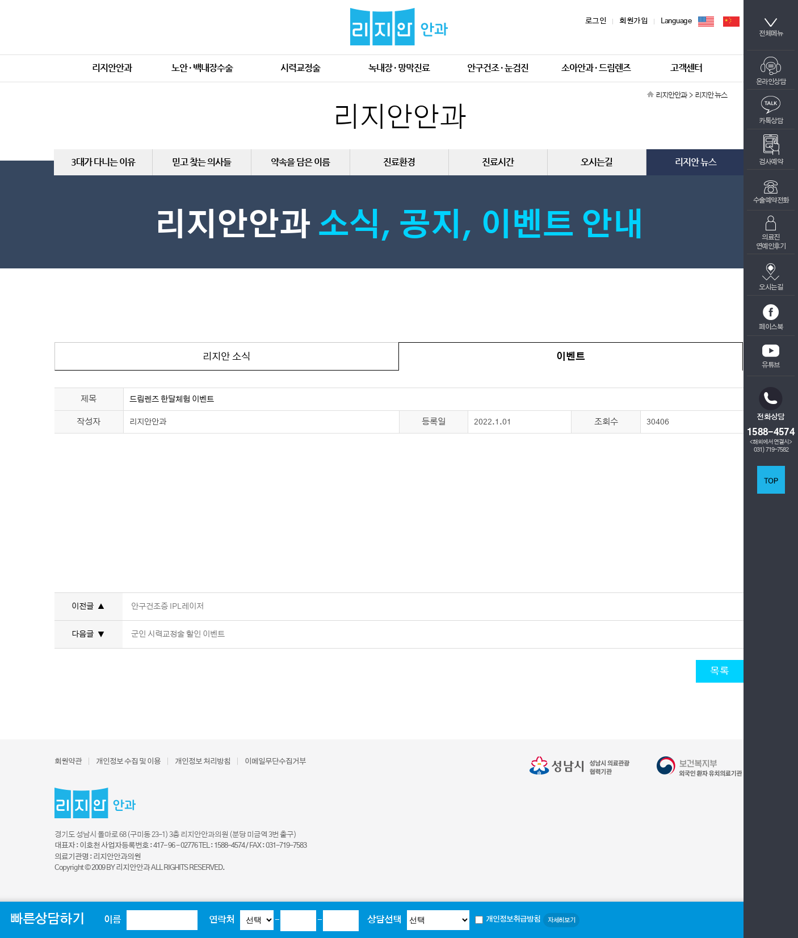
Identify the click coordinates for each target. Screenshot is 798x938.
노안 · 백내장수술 (202, 68)
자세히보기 (561, 920)
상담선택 (384, 919)
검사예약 (771, 149)
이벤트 (570, 356)
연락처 (221, 919)
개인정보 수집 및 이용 (128, 761)
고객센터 (686, 68)
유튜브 (771, 356)
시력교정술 (300, 68)
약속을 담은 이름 (300, 162)
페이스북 (771, 317)
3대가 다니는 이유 (103, 162)
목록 (719, 671)
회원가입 (633, 21)
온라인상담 (771, 71)
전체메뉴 (771, 27)
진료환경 (399, 162)
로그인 (596, 21)
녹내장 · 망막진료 (399, 68)
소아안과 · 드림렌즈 (596, 68)
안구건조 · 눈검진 (497, 68)
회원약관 (68, 761)
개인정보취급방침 (513, 919)
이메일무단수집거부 (275, 761)
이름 (112, 919)
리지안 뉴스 (695, 162)
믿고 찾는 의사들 (201, 162)
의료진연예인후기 (771, 233)
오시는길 (771, 277)
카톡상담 (771, 110)
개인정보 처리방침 (202, 761)
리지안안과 (112, 68)
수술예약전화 (771, 192)
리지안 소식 (226, 356)
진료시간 (498, 162)
